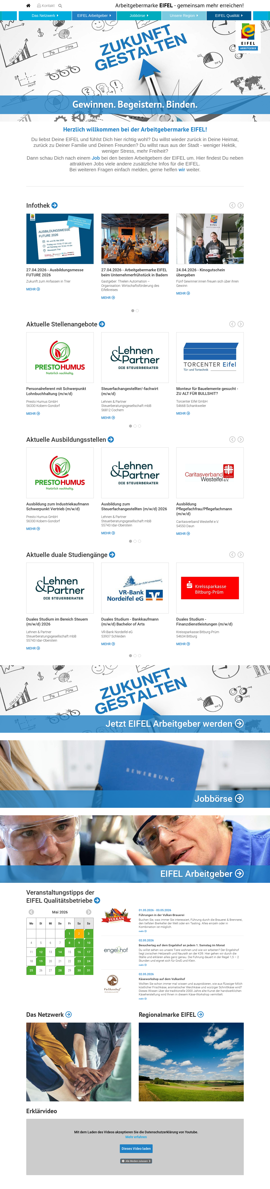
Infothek (42, 205)
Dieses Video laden (136, 1149)
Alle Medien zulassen (137, 1161)
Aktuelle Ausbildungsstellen (70, 439)
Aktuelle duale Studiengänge (70, 554)
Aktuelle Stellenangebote (65, 324)
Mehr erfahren (136, 1137)
